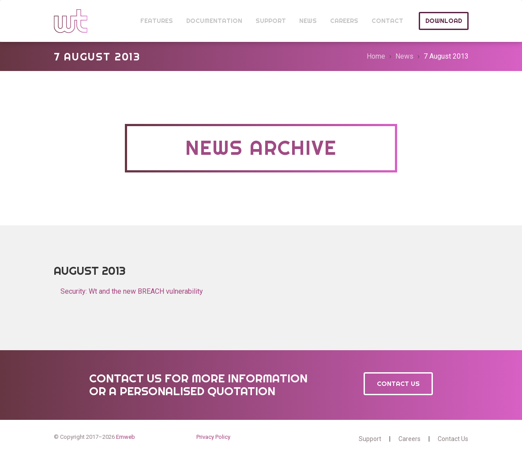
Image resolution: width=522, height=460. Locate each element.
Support (370, 438)
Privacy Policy (213, 437)
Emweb (125, 437)
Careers (409, 438)
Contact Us (398, 383)
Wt (70, 21)
